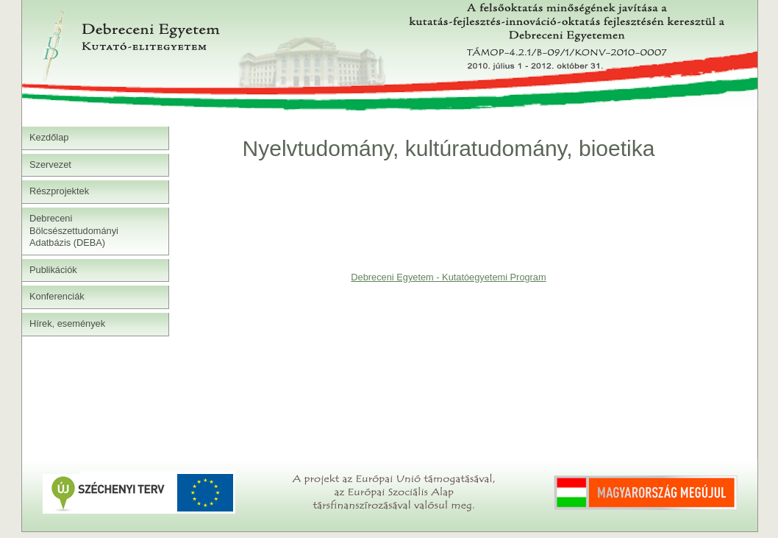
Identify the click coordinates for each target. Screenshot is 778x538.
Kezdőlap (48, 137)
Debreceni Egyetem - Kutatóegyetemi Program (448, 277)
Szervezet (50, 164)
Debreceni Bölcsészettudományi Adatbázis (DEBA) (73, 230)
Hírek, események (67, 323)
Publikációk (53, 269)
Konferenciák (57, 296)
